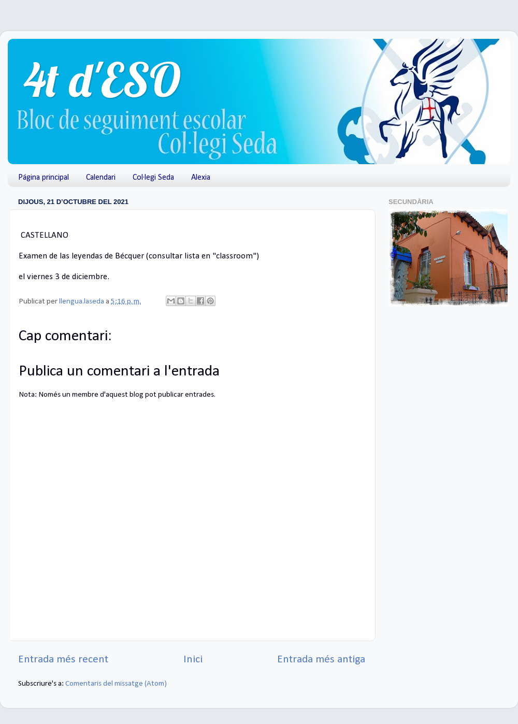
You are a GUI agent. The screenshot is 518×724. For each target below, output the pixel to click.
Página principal (43, 177)
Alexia (200, 177)
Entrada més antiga (321, 659)
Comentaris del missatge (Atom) (116, 684)
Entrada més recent (63, 659)
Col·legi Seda (153, 177)
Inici (193, 659)
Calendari (101, 177)
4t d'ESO (102, 79)
